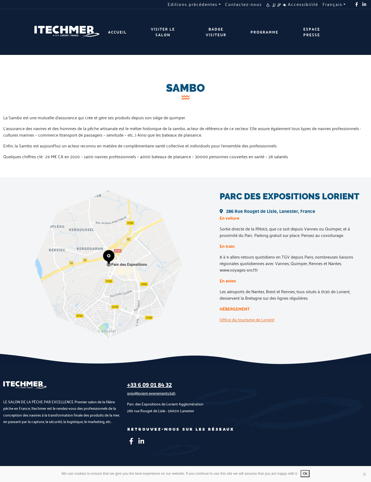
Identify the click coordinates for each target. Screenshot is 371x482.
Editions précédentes (192, 4)
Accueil (117, 32)
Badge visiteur (216, 32)
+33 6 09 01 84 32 (149, 385)
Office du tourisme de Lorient (247, 319)
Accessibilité (292, 4)
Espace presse (311, 32)
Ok (305, 473)
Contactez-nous (243, 4)
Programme (264, 32)
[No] (364, 474)
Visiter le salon (163, 32)
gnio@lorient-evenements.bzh (151, 393)
